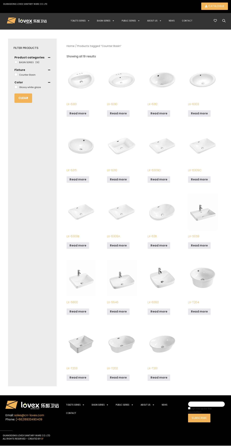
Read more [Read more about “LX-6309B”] (77, 246)
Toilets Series (80, 21)
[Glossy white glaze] (15, 87)
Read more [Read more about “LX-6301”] (77, 114)
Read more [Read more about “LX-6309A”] (118, 246)
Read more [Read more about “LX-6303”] (199, 114)
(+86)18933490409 (29, 419)
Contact (187, 21)
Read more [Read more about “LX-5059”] (199, 246)
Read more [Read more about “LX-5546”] (118, 312)
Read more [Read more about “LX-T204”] (199, 312)
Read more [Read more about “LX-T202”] (118, 378)
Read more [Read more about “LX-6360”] (159, 312)
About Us (154, 21)
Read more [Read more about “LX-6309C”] (199, 180)
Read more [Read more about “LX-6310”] (118, 180)
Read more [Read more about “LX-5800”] (77, 312)
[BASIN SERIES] (15, 62)
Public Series (131, 21)
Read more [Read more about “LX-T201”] (159, 378)
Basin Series (105, 21)
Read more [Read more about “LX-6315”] (77, 180)
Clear (23, 98)
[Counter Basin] (15, 74)
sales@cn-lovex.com (29, 415)
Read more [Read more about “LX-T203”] (77, 378)
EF (42, 439)
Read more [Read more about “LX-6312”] (159, 114)
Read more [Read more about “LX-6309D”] (159, 180)
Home (71, 46)
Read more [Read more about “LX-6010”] (118, 114)
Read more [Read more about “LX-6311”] (159, 246)
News (172, 21)
